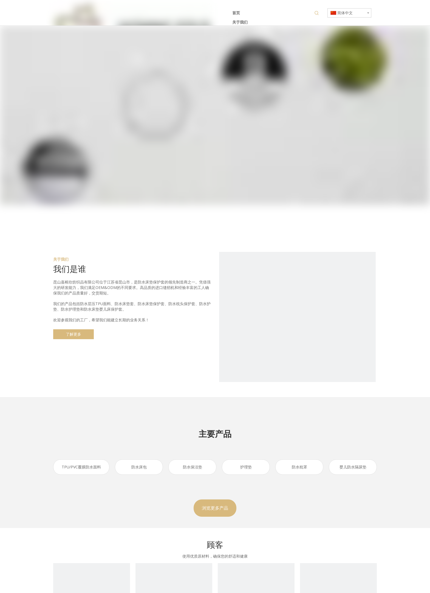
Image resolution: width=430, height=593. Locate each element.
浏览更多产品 (215, 508)
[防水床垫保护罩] (297, 330)
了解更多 (73, 334)
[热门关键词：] (317, 13)
